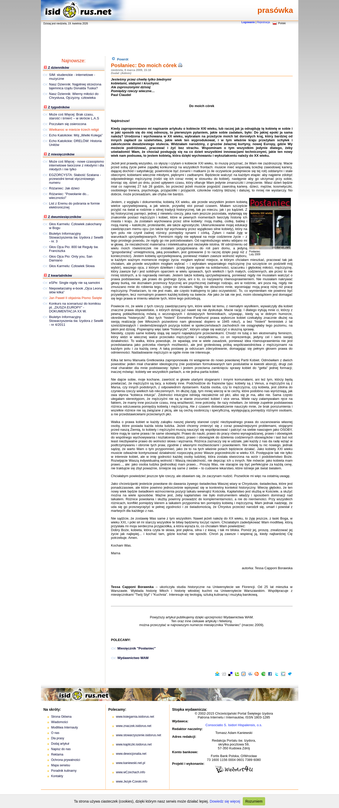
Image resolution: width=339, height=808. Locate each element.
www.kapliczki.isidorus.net (134, 744)
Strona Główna (61, 716)
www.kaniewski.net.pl (130, 763)
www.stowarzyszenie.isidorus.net (138, 735)
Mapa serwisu (60, 765)
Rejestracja (263, 22)
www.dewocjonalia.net (131, 754)
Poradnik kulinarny (64, 770)
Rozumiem (254, 801)
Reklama (57, 754)
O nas (55, 733)
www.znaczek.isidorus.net (133, 726)
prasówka (275, 10)
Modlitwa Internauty (64, 727)
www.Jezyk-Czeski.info (131, 781)
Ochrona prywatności (65, 760)
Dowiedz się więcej (225, 801)
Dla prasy (57, 738)
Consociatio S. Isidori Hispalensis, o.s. (233, 725)
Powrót (120, 59)
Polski (282, 23)
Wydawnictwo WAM (133, 658)
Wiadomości (59, 722)
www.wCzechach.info (130, 772)
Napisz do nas (61, 749)
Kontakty (57, 776)
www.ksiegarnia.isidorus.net (135, 716)
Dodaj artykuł (60, 743)
